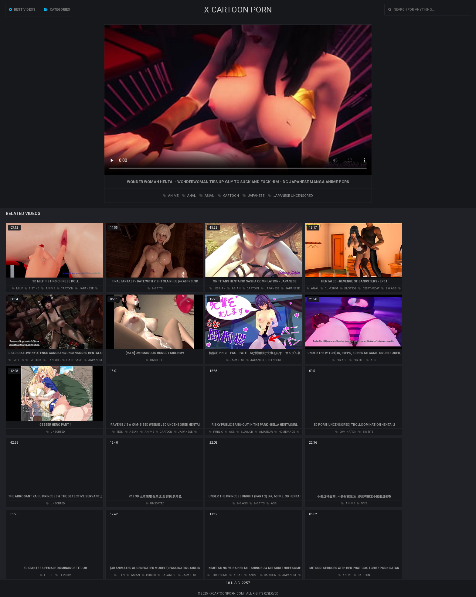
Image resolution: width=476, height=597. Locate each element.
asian (206, 196)
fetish (46, 575)
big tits (155, 288)
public (216, 431)
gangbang (72, 360)
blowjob (348, 288)
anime (170, 196)
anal (189, 196)
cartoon (228, 196)
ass (371, 360)
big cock (33, 360)
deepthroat (368, 288)
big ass (388, 288)
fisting (32, 288)
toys (362, 503)
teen (117, 431)
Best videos (22, 10)
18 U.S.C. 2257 (238, 583)
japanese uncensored (290, 196)
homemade (284, 431)
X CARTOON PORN (238, 10)
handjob (51, 360)
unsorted (155, 360)
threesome (217, 575)
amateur (264, 431)
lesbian (217, 288)
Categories (57, 10)
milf (17, 288)
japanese (253, 196)
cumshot (329, 288)
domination (345, 431)
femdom (63, 575)
